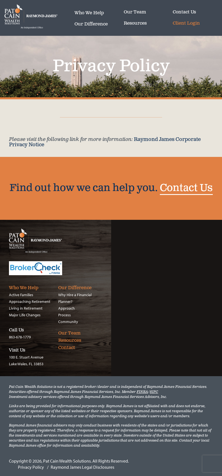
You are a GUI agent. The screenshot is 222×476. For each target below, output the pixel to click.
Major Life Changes (25, 314)
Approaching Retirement (29, 301)
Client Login (186, 23)
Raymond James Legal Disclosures (82, 467)
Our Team (135, 12)
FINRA (142, 392)
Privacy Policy (31, 467)
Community (68, 321)
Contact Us (184, 12)
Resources (135, 23)
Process (64, 314)
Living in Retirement (26, 308)
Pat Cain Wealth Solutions (39, 16)
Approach (66, 308)
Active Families (21, 294)
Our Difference (91, 24)
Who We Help (89, 13)
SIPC (154, 392)
